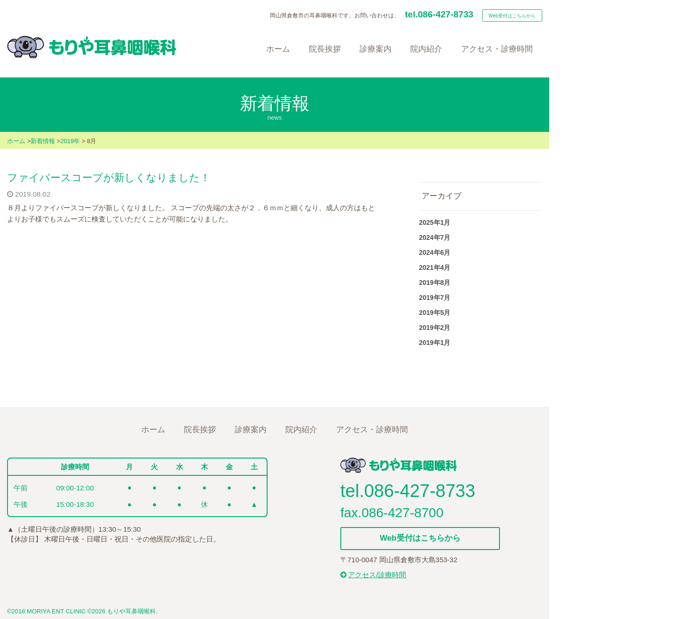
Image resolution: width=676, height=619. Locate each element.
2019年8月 (435, 282)
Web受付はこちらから (512, 15)
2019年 (70, 141)
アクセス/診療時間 (373, 575)
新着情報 (43, 141)
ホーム (16, 141)
